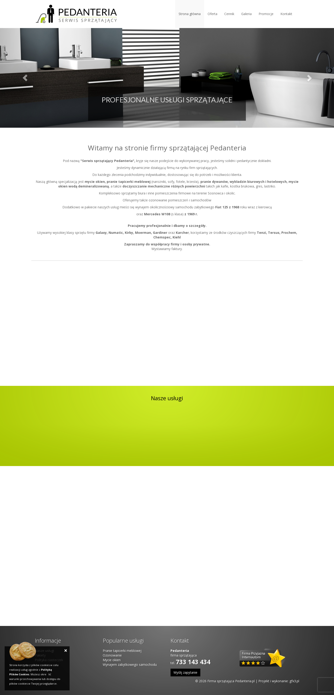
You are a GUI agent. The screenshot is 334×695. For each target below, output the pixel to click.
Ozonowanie (112, 655)
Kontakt (286, 14)
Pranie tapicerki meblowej (122, 650)
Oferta (212, 14)
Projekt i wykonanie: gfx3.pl (278, 681)
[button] (25, 78)
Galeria (246, 14)
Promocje (266, 14)
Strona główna (190, 14)
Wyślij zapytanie (185, 672)
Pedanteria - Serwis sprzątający (76, 14)
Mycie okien (112, 660)
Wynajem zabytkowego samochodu (130, 664)
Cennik (229, 14)
